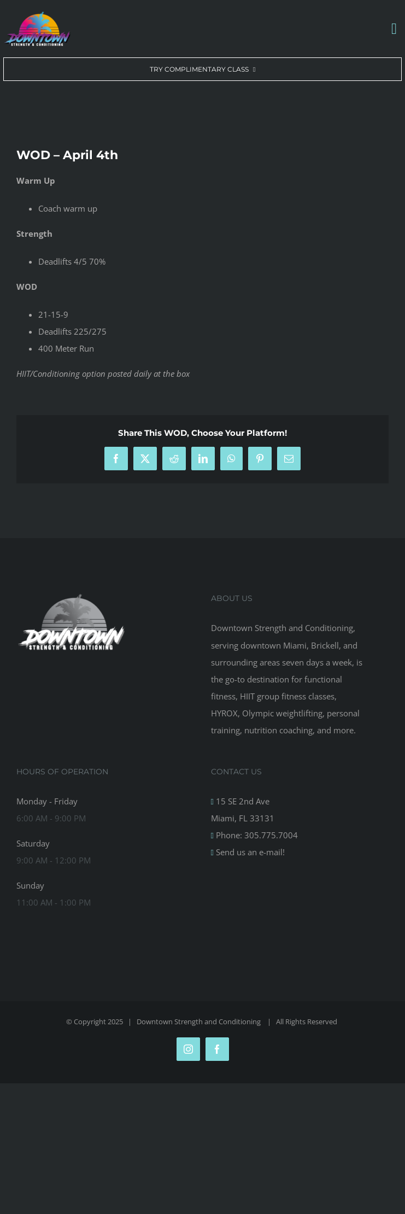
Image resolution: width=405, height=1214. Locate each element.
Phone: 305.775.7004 (256, 835)
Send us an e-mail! (249, 852)
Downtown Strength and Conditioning (199, 1021)
